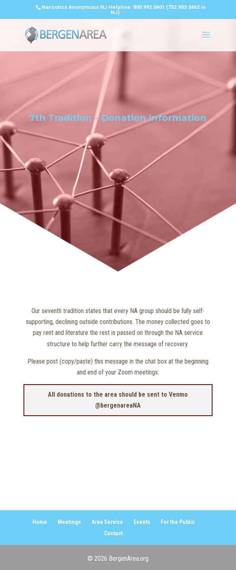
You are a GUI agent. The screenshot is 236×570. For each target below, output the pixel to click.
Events (142, 522)
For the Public (178, 522)
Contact (113, 533)
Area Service (107, 522)
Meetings (69, 522)
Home (39, 522)
